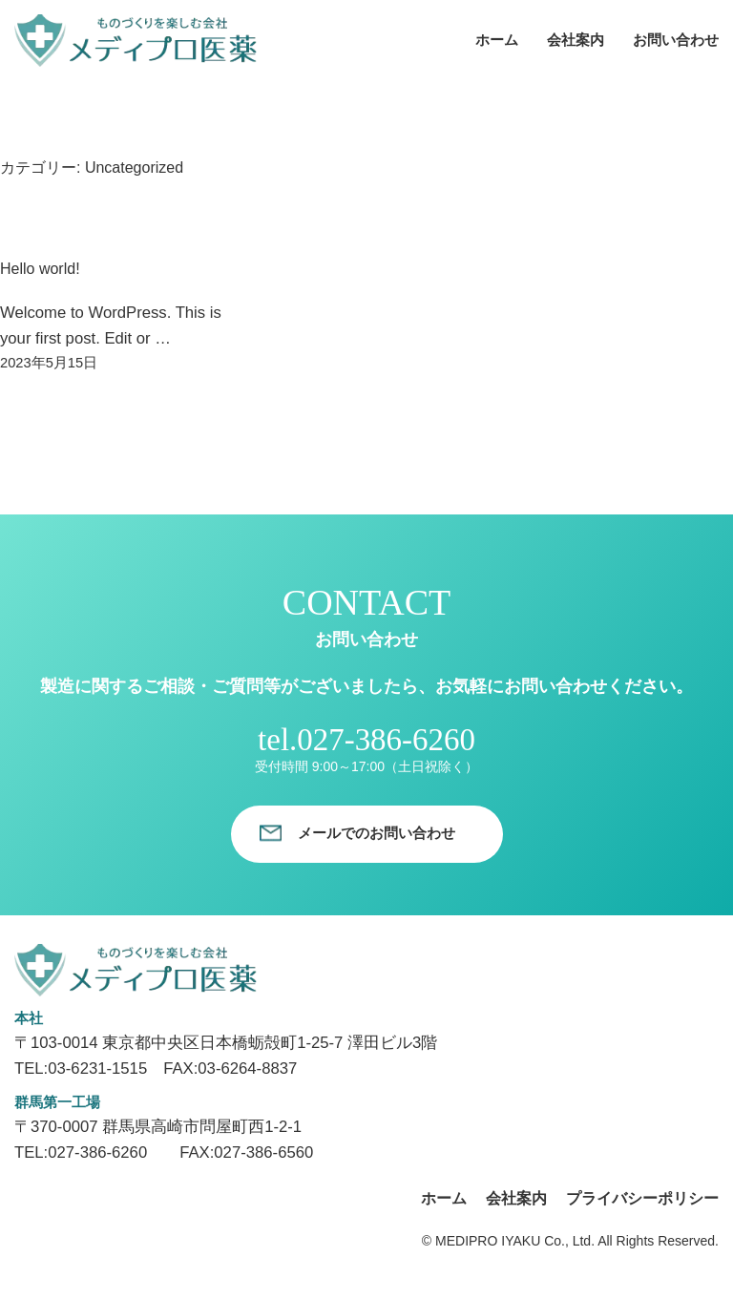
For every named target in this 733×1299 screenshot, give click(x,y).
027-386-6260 (386, 740)
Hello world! (40, 269)
